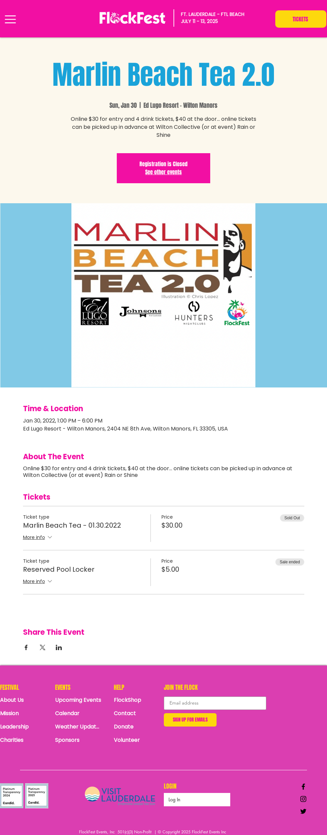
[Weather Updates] (78, 727)
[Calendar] (80, 713)
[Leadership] (23, 727)
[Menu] (10, 19)
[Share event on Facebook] (26, 647)
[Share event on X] (42, 647)
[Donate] (137, 727)
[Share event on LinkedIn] (59, 647)
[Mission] (23, 713)
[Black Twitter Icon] (303, 811)
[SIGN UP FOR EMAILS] (190, 720)
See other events (163, 172)
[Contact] (137, 713)
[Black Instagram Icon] (303, 799)
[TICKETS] (300, 19)
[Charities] (23, 740)
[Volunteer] (137, 740)
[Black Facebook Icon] (303, 787)
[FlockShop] (137, 700)
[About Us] (23, 700)
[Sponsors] (78, 740)
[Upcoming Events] (78, 700)
